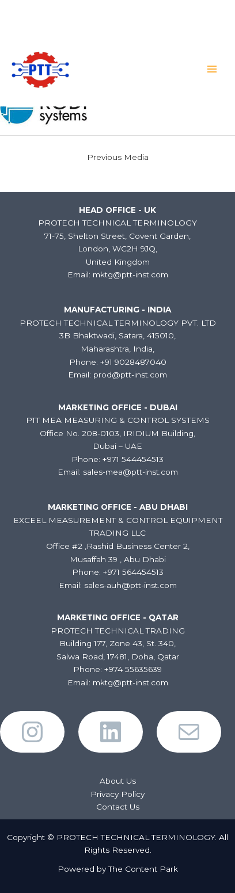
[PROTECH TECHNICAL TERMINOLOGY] (40, 68)
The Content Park (143, 868)
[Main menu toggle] (212, 69)
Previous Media (118, 157)
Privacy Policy (117, 794)
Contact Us (117, 806)
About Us (118, 780)
